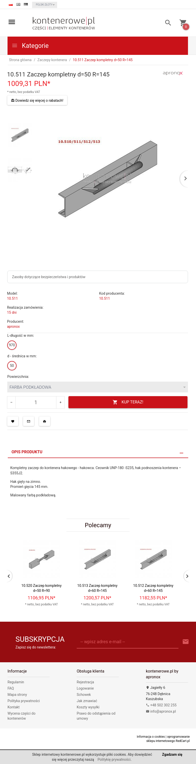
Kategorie (30, 45)
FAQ (11, 688)
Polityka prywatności (24, 701)
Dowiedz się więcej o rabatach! (37, 100)
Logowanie (85, 688)
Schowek (84, 695)
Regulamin (16, 682)
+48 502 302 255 (161, 705)
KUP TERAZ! (128, 402)
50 (12, 366)
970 (12, 345)
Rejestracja (85, 682)
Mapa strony (17, 695)
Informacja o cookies (151, 736)
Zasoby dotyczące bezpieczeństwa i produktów (48, 277)
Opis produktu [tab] (27, 452)
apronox (13, 326)
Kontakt (14, 707)
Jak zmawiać (87, 701)
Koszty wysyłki (88, 707)
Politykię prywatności (114, 759)
